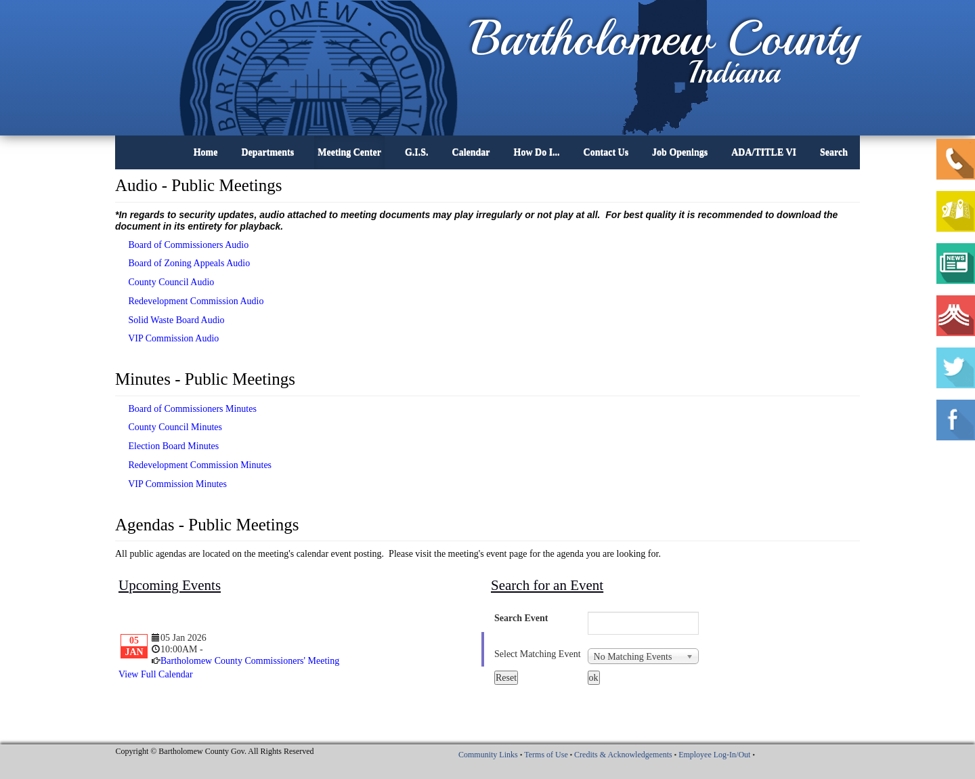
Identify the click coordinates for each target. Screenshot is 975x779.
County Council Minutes (168, 427)
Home (206, 152)
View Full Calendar (155, 674)
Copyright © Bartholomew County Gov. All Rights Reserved (215, 751)
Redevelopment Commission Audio (189, 301)
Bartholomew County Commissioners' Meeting (249, 661)
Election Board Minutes (167, 446)
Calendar (471, 152)
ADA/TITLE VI (763, 152)
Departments (267, 152)
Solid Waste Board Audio (170, 320)
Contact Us (606, 152)
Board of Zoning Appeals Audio (182, 263)
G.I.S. (417, 152)
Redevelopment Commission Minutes (193, 465)
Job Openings (680, 152)
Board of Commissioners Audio (181, 245)
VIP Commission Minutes (171, 484)
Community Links (488, 754)
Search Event (521, 618)
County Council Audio (164, 282)
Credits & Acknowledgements (623, 754)
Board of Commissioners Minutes (186, 409)
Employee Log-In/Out (714, 754)
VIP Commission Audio (167, 338)
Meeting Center (349, 152)
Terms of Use (545, 754)
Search (834, 152)
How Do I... (537, 152)
